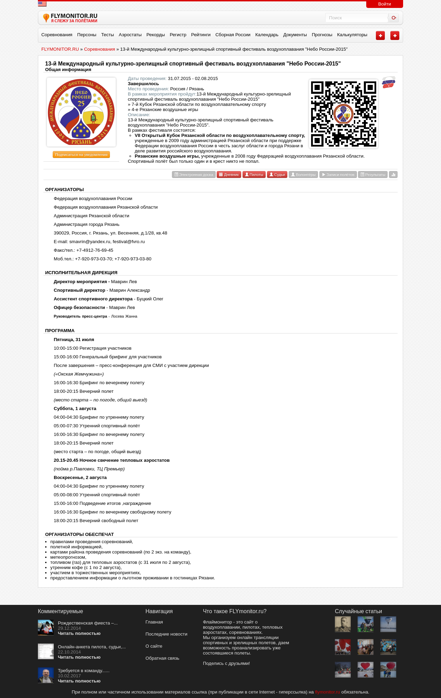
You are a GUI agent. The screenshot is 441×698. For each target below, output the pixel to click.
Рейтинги (201, 34)
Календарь (266, 34)
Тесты (107, 34)
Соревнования (56, 34)
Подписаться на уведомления (81, 154)
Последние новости (166, 634)
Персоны (86, 34)
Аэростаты (130, 34)
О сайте (153, 646)
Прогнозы (322, 34)
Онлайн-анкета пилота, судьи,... (92, 646)
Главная (154, 622)
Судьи (277, 174)
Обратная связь (162, 658)
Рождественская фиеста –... (87, 623)
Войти (384, 4)
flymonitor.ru (327, 692)
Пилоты (254, 174)
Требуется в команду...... (84, 670)
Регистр (178, 34)
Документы (295, 34)
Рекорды (155, 34)
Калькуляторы (352, 34)
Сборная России (232, 34)
